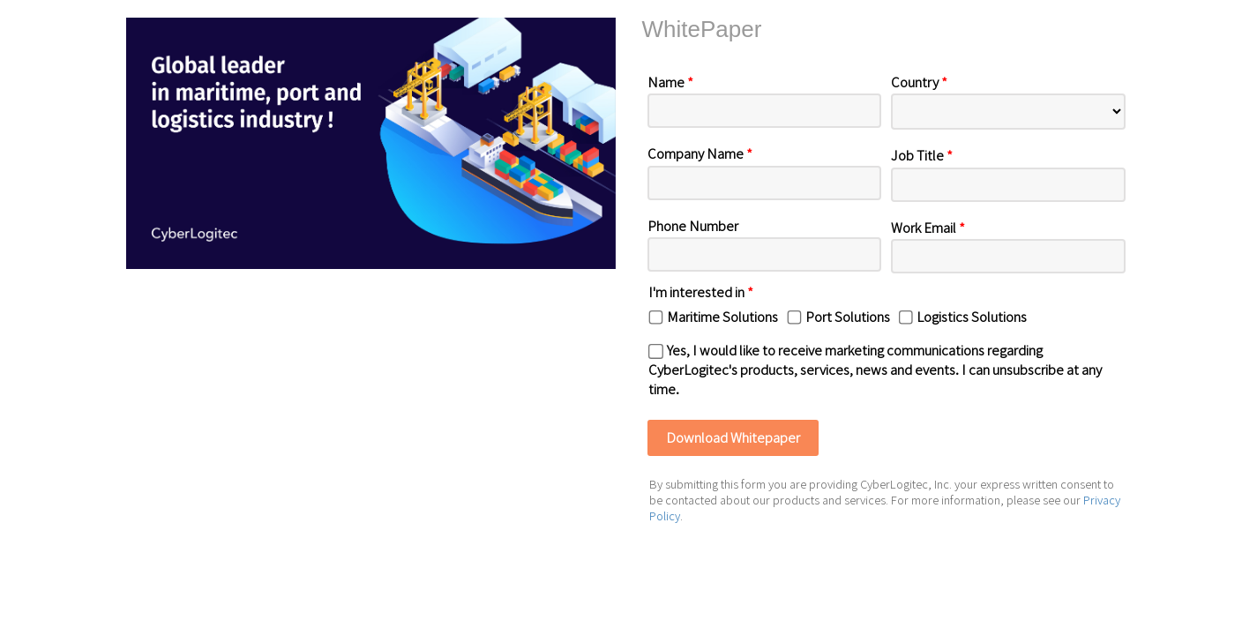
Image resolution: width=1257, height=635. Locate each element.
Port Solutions (847, 316)
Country (919, 81)
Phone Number (692, 225)
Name (670, 81)
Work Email (928, 227)
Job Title (922, 155)
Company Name (699, 153)
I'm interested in (700, 291)
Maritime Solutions (722, 316)
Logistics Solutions (972, 316)
